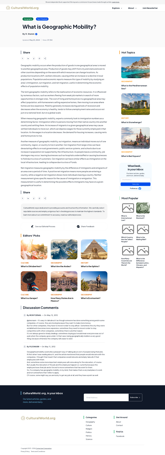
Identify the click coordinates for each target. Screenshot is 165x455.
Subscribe (135, 184)
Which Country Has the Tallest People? (127, 239)
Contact (119, 425)
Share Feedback (85, 226)
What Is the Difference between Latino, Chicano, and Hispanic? (142, 263)
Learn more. (116, 2)
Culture (25, 263)
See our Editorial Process (43, 226)
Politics (89, 432)
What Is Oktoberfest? (31, 266)
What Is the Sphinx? (90, 266)
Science (89, 439)
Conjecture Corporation (44, 448)
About (118, 422)
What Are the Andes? (61, 266)
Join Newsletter (150, 8)
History (84, 263)
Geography (56, 263)
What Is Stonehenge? (131, 122)
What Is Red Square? (131, 156)
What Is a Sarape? (29, 298)
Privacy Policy (25, 451)
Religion (89, 429)
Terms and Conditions (38, 451)
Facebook (120, 436)
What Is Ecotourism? (90, 298)
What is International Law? (126, 218)
